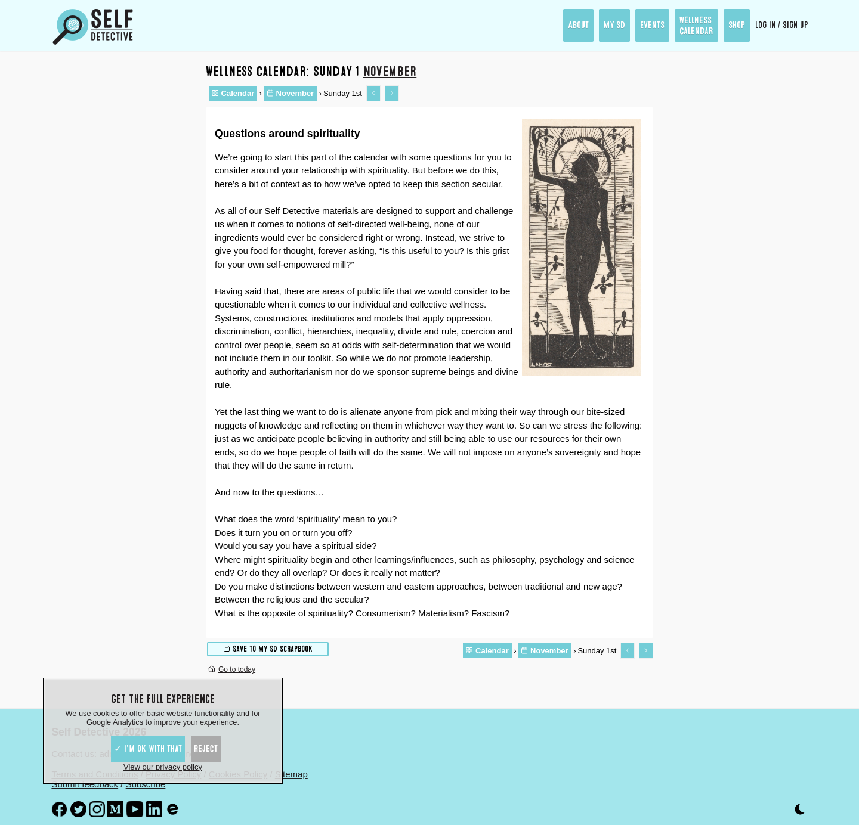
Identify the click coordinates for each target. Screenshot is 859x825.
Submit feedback (84, 784)
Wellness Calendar (696, 26)
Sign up (795, 25)
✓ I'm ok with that (148, 748)
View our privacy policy (162, 766)
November (390, 71)
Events (652, 25)
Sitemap (291, 774)
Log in (765, 25)
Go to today (231, 669)
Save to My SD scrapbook (268, 648)
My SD (614, 25)
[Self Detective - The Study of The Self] (93, 27)
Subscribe (146, 784)
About (578, 25)
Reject (206, 748)
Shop (736, 25)
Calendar (233, 93)
